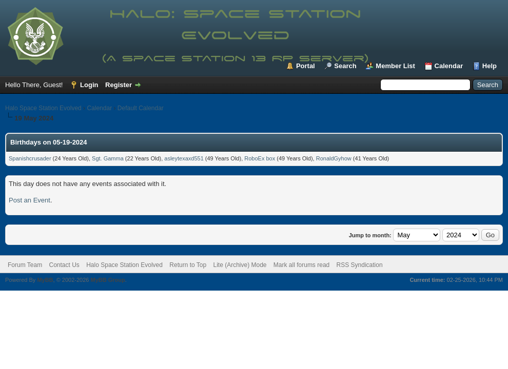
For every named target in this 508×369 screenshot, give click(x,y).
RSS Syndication (360, 265)
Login (89, 85)
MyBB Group (107, 280)
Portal (305, 66)
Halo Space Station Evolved (43, 108)
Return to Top (187, 265)
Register (118, 85)
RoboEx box (259, 158)
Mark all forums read (301, 265)
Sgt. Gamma (108, 158)
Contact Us (64, 265)
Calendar (449, 66)
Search (345, 66)
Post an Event (29, 200)
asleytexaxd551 (183, 158)
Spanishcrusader (30, 158)
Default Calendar (141, 108)
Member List (395, 66)
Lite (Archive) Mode (239, 265)
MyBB (45, 280)
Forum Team (25, 265)
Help (489, 66)
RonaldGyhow (333, 158)
